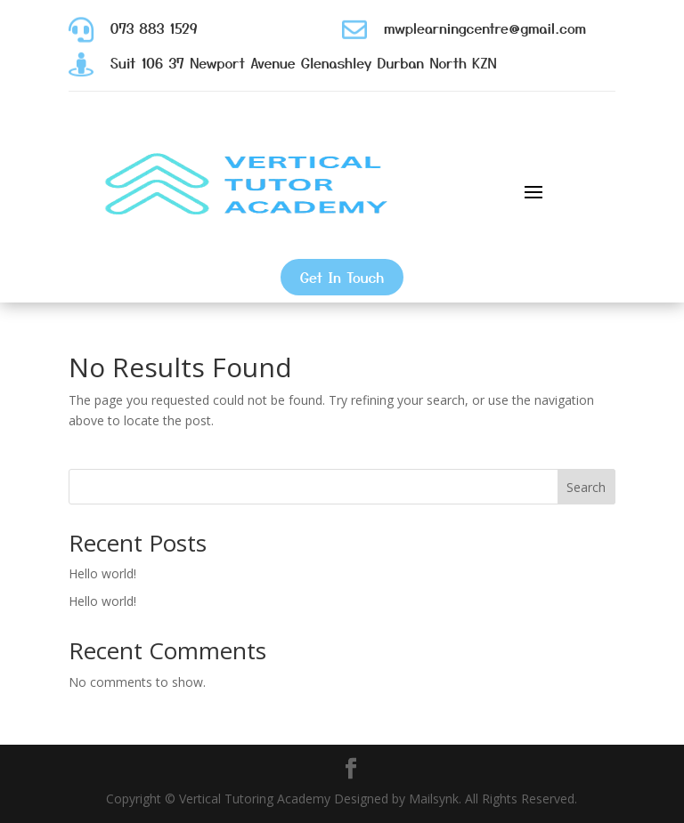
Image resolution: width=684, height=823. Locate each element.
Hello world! (102, 573)
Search (586, 487)
